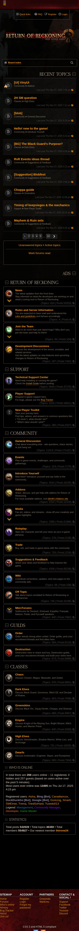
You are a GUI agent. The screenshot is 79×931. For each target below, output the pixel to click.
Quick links (24, 14)
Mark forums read (39, 253)
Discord (63, 913)
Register (24, 898)
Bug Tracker (47, 400)
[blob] (18, 113)
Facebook (64, 904)
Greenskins (29, 193)
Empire (19, 720)
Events (19, 457)
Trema (22, 803)
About (3, 913)
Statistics (17, 819)
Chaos (19, 674)
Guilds (17, 626)
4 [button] (36, 236)
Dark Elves (29, 147)
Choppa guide (24, 189)
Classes (17, 101)
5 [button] (40, 236)
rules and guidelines (25, 316)
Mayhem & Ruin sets (29, 220)
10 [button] (48, 236)
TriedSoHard (35, 803)
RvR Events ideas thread (32, 159)
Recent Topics (54, 74)
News (18, 290)
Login (23, 901)
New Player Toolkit (33, 208)
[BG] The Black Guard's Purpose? (38, 144)
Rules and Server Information (34, 310)
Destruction (22, 649)
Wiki (18, 575)
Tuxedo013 (52, 803)
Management (25, 807)
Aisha (31, 796)
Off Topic (21, 591)
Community (19, 86)
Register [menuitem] (52, 14)
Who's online (7, 904)
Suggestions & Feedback (39, 162)
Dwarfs (19, 752)
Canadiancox (60, 796)
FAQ (40, 14)
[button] (54, 236)
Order (19, 633)
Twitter (63, 907)
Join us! (4, 916)
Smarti (67, 800)
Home (3, 898)
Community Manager (47, 807)
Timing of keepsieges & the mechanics (42, 205)
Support (17, 208)
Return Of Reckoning (34, 283)
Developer (12, 811)
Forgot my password (25, 906)
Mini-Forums (23, 608)
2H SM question (25, 98)
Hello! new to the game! (31, 128)
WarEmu (44, 901)
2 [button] (29, 236)
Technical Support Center (31, 377)
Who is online (21, 767)
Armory (4, 907)
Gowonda (45, 898)
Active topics (52, 245)
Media (19, 508)
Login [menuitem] (64, 14)
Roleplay (21, 528)
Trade (19, 544)
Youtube (63, 910)
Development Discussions (32, 346)
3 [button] (33, 236)
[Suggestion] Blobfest (30, 174)
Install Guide (32, 383)
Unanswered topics (30, 245)
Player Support (25, 393)
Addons (31, 86)
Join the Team (24, 326)
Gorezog (55, 800)
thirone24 (62, 830)
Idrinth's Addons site (58, 498)
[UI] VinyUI (21, 82)
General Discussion (36, 116)
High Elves (29, 101)
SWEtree (11, 803)
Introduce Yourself (35, 132)
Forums (4, 901)
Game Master (28, 811)
